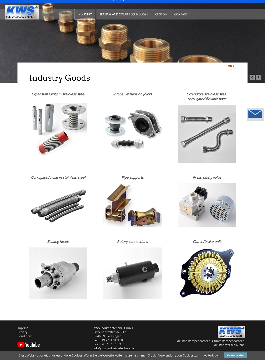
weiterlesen (212, 355)
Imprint (22, 328)
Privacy (22, 332)
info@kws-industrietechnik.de (113, 348)
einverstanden (235, 355)
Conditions (25, 336)
